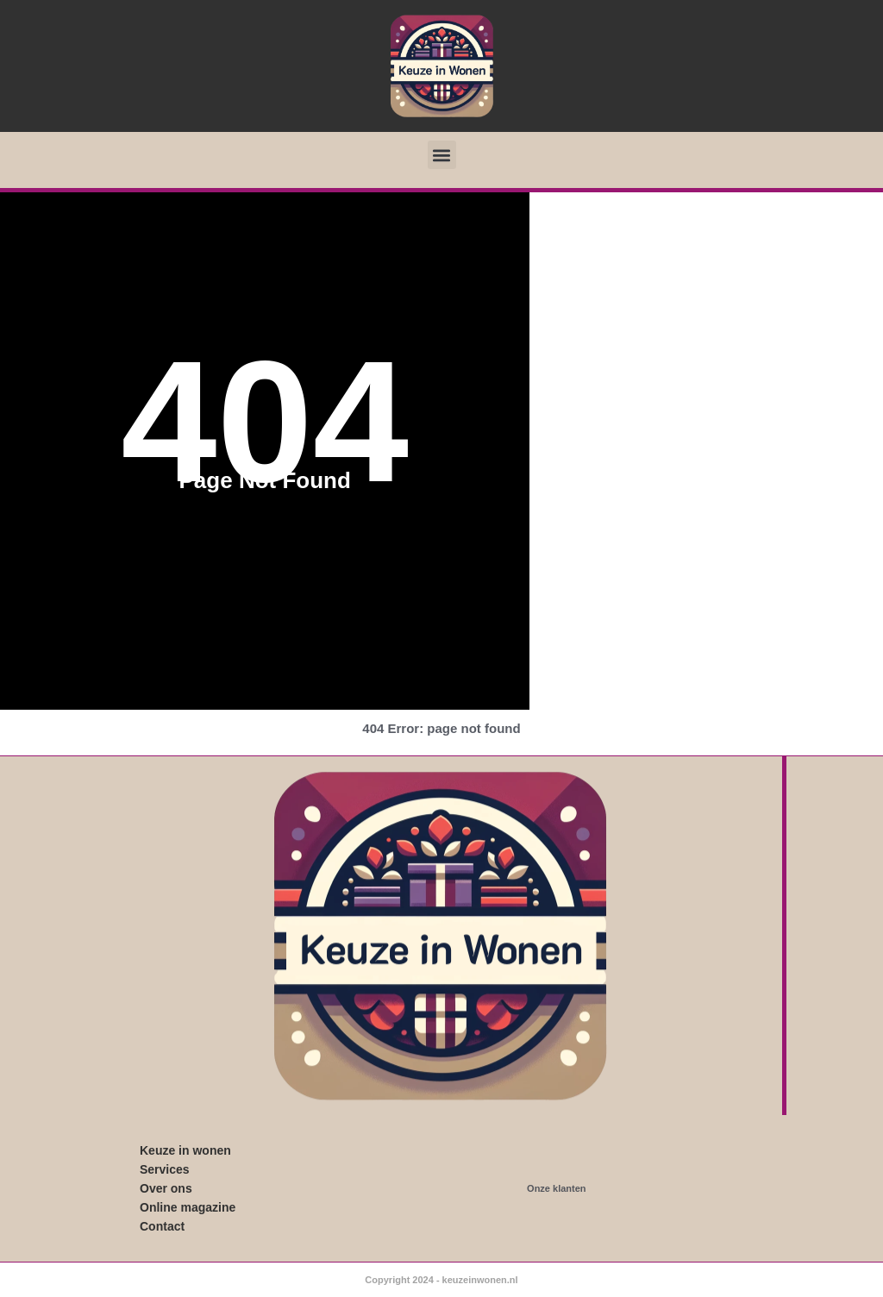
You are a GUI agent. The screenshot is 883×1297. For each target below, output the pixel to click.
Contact (162, 1226)
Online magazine (187, 1207)
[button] (442, 155)
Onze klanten (556, 1188)
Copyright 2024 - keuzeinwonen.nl (441, 1280)
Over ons (166, 1188)
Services (165, 1169)
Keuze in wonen (185, 1150)
